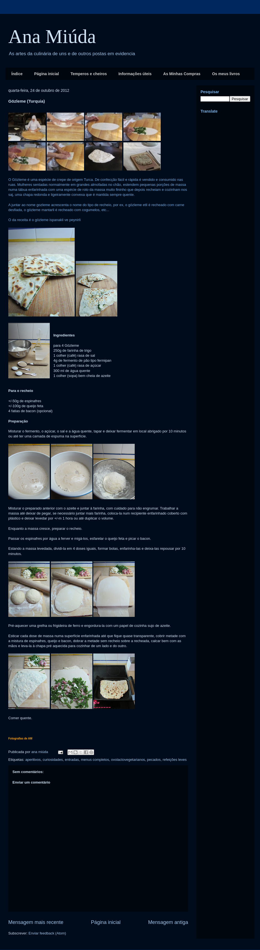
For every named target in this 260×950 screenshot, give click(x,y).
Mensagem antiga (168, 922)
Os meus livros (226, 74)
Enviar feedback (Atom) (47, 933)
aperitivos (33, 760)
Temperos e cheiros (89, 74)
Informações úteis (135, 74)
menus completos (95, 760)
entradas (72, 760)
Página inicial (46, 74)
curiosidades (53, 760)
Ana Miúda (52, 36)
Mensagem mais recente (35, 922)
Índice (16, 74)
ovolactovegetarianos (128, 760)
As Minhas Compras (182, 74)
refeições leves (175, 760)
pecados (154, 760)
